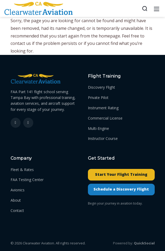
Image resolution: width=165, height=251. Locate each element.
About (16, 200)
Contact (17, 210)
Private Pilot (98, 97)
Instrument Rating (103, 107)
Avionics (18, 189)
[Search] (144, 8)
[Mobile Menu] (156, 8)
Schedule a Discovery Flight (121, 189)
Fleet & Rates (22, 169)
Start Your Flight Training (121, 174)
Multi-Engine (98, 128)
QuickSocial (144, 243)
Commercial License (105, 118)
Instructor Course (103, 138)
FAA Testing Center (27, 179)
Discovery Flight (101, 87)
